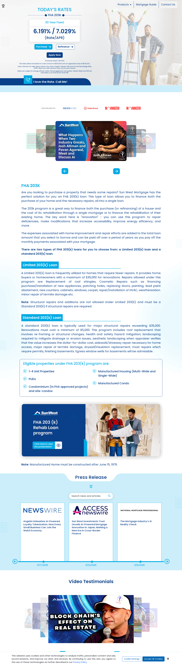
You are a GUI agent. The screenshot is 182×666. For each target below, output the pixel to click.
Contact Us (168, 4)
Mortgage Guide (146, 4)
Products (124, 4)
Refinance (65, 46)
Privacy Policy (80, 662)
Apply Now (54, 55)
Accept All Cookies (153, 658)
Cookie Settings (131, 658)
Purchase (43, 46)
